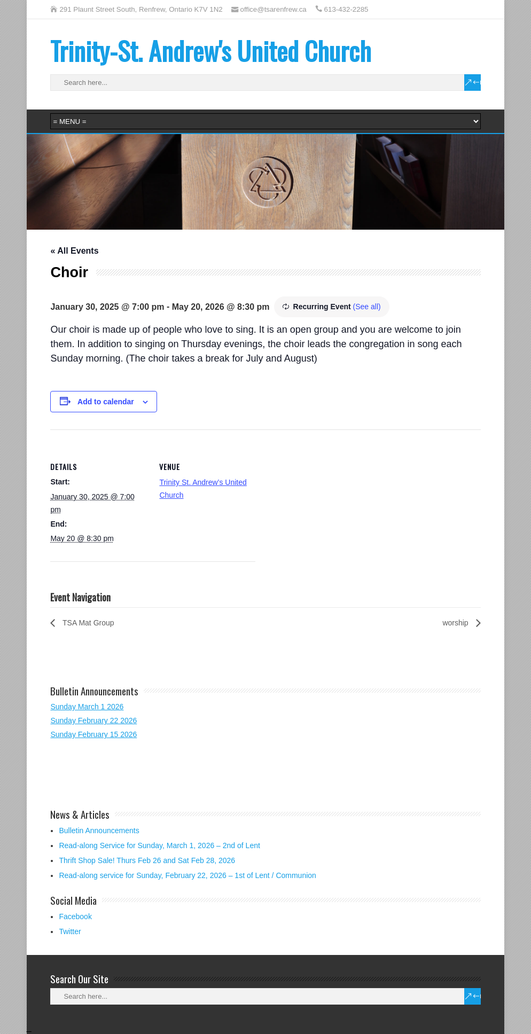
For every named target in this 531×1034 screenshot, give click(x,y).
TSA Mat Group (87, 622)
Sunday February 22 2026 (93, 720)
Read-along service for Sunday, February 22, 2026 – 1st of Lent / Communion (187, 875)
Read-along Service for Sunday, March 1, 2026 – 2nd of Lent (159, 845)
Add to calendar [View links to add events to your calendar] (105, 401)
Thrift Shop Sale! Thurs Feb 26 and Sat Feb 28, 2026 (147, 860)
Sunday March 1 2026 (86, 706)
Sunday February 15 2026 (93, 734)
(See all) (367, 306)
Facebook (75, 916)
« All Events (74, 250)
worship (456, 622)
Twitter (70, 931)
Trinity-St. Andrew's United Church (210, 50)
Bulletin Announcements (99, 830)
